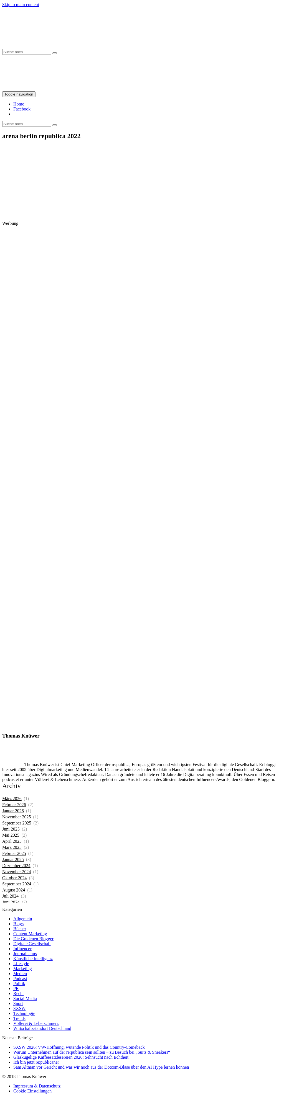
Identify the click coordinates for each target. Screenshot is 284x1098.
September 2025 (16, 823)
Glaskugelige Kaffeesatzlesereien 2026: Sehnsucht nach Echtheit (70, 1057)
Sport (18, 1003)
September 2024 (16, 884)
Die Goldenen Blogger (33, 938)
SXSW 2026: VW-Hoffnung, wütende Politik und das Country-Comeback (79, 1047)
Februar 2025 (14, 853)
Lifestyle (21, 963)
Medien (20, 973)
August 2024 (13, 890)
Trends (19, 1018)
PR (16, 988)
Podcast (20, 978)
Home (18, 104)
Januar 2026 (13, 810)
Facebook (22, 109)
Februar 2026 (14, 804)
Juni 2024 (11, 902)
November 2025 (16, 817)
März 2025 (12, 847)
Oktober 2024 (14, 877)
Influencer (22, 948)
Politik (19, 983)
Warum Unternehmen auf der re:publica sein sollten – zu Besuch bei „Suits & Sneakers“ (91, 1052)
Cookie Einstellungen (32, 1091)
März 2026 (12, 798)
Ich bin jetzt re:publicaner (36, 1062)
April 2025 (12, 841)
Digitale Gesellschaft (32, 943)
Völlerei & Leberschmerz (36, 1023)
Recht (18, 993)
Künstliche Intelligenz (33, 958)
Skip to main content (20, 4)
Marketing (22, 968)
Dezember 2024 (16, 865)
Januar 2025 (13, 859)
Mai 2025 (10, 835)
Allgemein (22, 918)
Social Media (25, 998)
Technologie (24, 1013)
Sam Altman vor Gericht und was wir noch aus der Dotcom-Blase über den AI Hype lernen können (101, 1067)
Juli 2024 (10, 896)
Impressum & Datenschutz (37, 1086)
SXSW (19, 1008)
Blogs (18, 923)
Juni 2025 (11, 829)
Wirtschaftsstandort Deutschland (42, 1028)
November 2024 (16, 871)
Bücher (19, 928)
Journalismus (25, 953)
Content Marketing (30, 933)
